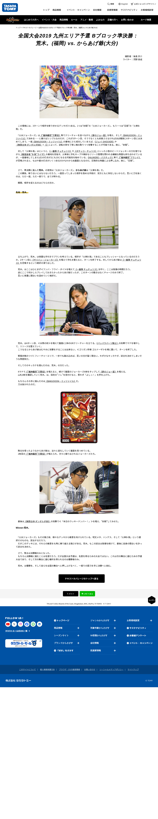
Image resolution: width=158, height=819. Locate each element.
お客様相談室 (133, 620)
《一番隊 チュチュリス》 (60, 151)
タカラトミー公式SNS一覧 (16, 631)
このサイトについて (27, 669)
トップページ (63, 620)
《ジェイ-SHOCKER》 (105, 141)
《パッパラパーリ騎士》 (108, 343)
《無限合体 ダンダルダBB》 (29, 144)
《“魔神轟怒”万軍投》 (50, 135)
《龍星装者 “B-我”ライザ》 (33, 154)
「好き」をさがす (65, 650)
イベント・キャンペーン (141, 643)
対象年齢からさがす (99, 628)
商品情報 (58, 628)
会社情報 (94, 643)
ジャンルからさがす (99, 620)
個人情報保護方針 (47, 669)
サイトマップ (133, 669)
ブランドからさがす (63, 643)
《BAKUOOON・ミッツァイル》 (48, 141)
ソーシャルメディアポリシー (111, 669)
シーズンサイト (61, 635)
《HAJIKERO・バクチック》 (101, 157)
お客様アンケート (137, 635)
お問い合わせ (127, 20)
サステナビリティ (137, 628)
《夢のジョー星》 (98, 135)
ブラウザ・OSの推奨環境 (69, 669)
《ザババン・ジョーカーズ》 (45, 259)
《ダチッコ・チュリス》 (85, 151)
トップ (18, 27)
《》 (46, 144)
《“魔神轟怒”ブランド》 (129, 157)
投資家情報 (95, 650)
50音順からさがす (98, 635)
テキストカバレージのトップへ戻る (81, 578)
